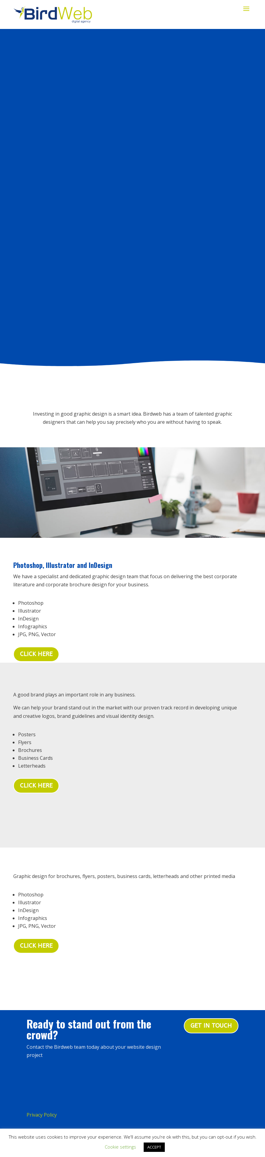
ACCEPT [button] (154, 1147)
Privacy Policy (42, 1059)
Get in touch (211, 970)
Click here (36, 598)
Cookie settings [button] (120, 1147)
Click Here (36, 730)
